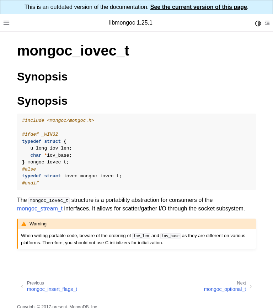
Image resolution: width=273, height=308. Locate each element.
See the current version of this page (198, 7)
